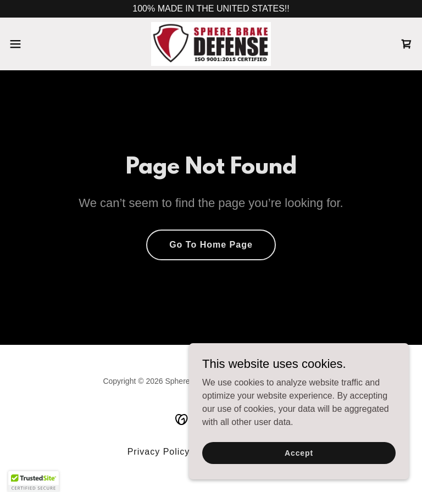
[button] (35, 44)
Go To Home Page (211, 244)
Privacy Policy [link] (158, 451)
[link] (211, 44)
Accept (299, 452)
